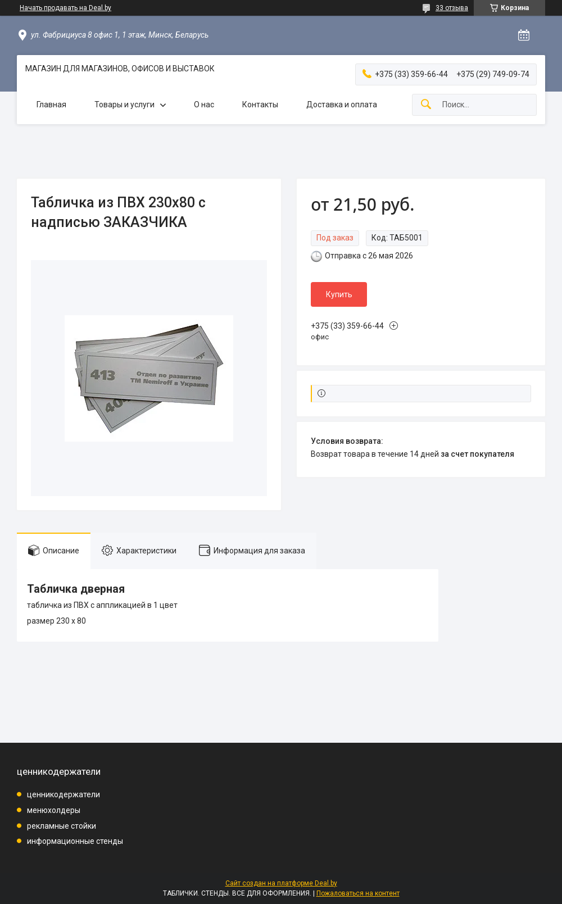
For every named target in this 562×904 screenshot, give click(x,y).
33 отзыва (452, 8)
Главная (51, 104)
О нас (204, 104)
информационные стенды (75, 841)
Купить (339, 294)
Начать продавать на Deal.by (65, 8)
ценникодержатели (63, 794)
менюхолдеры (53, 810)
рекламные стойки (61, 825)
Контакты (260, 104)
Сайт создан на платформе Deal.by (281, 883)
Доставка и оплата (341, 104)
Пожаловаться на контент (358, 893)
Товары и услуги (124, 104)
